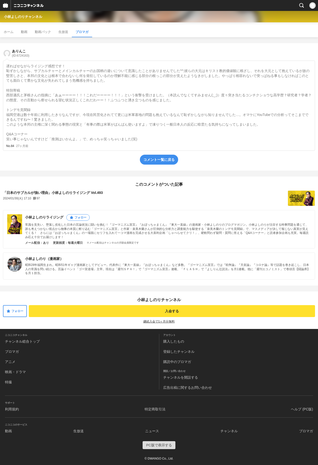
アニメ (10, 362)
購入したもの (173, 341)
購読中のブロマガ (177, 362)
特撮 (8, 382)
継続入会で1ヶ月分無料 (159, 321)
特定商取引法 (155, 409)
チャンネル (229, 431)
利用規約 (12, 409)
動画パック (43, 32)
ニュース (152, 431)
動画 (24, 32)
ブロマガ (82, 32)
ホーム (8, 32)
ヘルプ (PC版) (302, 409)
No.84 (10, 145)
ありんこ (20, 53)
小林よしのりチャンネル (23, 17)
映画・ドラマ (15, 372)
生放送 (63, 32)
